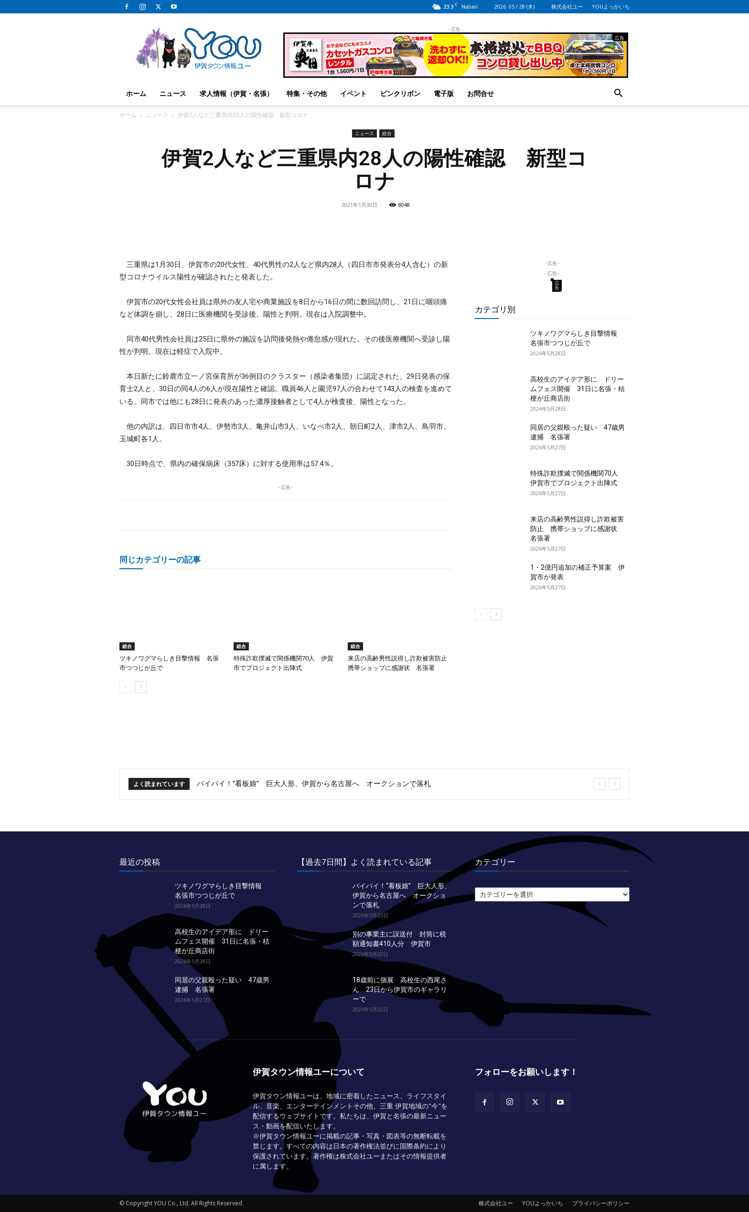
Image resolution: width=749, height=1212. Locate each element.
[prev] (599, 784)
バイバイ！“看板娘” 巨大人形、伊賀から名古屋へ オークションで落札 (314, 783)
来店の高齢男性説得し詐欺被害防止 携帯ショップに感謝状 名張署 (577, 528)
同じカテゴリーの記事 (160, 559)
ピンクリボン (400, 93)
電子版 (444, 93)
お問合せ (480, 93)
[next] (615, 784)
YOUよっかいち (611, 6)
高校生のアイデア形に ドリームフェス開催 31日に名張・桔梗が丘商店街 (577, 388)
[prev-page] (125, 687)
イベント (353, 93)
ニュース (173, 93)
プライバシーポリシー (601, 1203)
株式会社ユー (567, 6)
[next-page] (141, 687)
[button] (618, 94)
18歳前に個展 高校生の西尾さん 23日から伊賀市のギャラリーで (400, 989)
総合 (387, 133)
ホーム (136, 93)
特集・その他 (307, 93)
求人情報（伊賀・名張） (236, 93)
